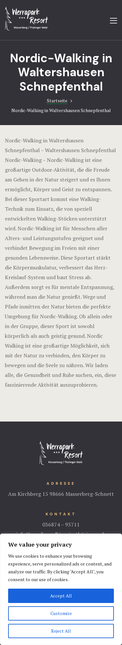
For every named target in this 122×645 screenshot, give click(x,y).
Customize (61, 613)
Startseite (57, 100)
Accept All (61, 596)
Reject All (61, 631)
